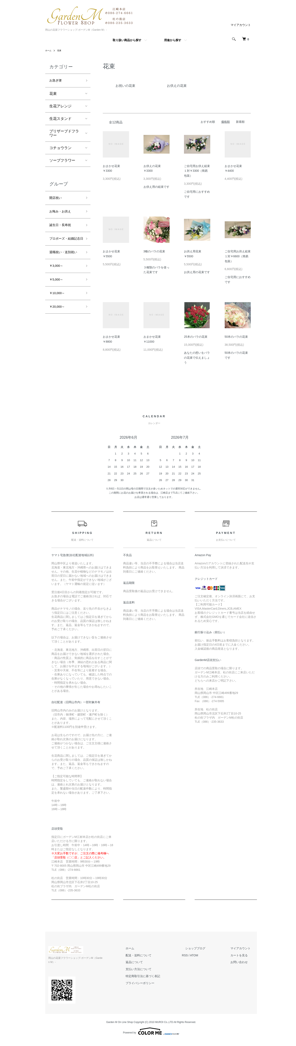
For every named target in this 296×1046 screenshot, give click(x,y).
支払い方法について (155, 969)
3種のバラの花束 (154, 251)
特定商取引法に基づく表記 (159, 976)
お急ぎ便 (56, 81)
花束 (60, 50)
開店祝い (56, 199)
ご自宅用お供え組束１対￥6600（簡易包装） (238, 256)
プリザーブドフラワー (64, 134)
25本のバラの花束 (195, 336)
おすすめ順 (208, 121)
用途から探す (172, 40)
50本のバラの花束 (236, 336)
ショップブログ (205, 948)
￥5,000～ (57, 300)
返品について (150, 962)
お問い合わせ (242, 962)
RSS (198, 955)
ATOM (207, 955)
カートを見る (242, 955)
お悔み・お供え (62, 214)
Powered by (151, 1027)
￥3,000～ (57, 286)
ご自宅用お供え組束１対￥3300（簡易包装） (197, 170)
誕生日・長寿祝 (62, 229)
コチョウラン (60, 149)
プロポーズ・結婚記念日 (64, 247)
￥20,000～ (58, 330)
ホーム (49, 50)
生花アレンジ (60, 107)
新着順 (240, 121)
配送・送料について (155, 955)
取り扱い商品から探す (127, 40)
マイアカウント (241, 25)
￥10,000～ (58, 315)
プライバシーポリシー (156, 983)
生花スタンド (60, 120)
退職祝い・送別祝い (64, 268)
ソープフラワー (62, 162)
